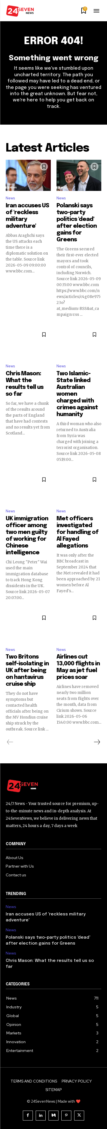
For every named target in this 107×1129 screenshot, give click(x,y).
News (10, 198)
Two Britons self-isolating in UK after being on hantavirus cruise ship (27, 670)
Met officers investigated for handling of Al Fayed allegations (77, 532)
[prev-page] (10, 742)
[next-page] (96, 742)
